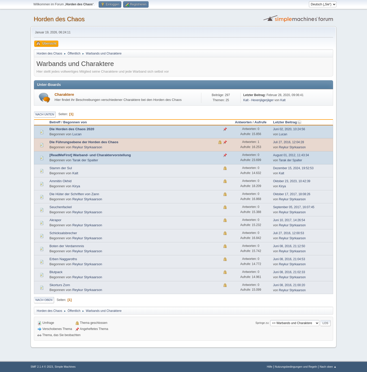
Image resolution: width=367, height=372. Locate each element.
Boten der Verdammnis (66, 246)
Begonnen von (75, 122)
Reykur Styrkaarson (87, 147)
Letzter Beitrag (287, 122)
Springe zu (262, 322)
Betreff (54, 122)
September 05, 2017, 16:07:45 (293, 207)
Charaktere (64, 94)
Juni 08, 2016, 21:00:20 (289, 285)
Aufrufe (260, 122)
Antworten (243, 122)
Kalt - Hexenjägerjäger (258, 100)
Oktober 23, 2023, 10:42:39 (291, 181)
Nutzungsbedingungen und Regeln (296, 366)
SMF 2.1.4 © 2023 (42, 366)
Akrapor (55, 220)
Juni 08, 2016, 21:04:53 (289, 259)
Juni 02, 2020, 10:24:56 (289, 129)
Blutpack (55, 272)
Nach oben (44, 299)
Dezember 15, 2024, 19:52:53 (293, 168)
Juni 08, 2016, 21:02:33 (289, 272)
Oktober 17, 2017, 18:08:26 (291, 194)
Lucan (77, 134)
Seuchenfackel (60, 207)
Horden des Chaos (59, 19)
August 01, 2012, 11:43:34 (291, 155)
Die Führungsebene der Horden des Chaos (83, 142)
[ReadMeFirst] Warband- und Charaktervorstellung (90, 155)
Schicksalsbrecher (63, 233)
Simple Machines (65, 366)
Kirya (76, 186)
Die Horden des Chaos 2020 (71, 129)
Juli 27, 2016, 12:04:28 (288, 142)
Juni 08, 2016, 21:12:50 (289, 246)
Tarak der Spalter (85, 160)
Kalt (283, 100)
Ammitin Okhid (60, 181)
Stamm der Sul (60, 168)
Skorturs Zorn (59, 285)
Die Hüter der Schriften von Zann (74, 194)
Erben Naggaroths (63, 259)
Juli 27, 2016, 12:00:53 (288, 233)
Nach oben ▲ (328, 366)
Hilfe (269, 366)
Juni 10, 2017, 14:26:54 (289, 220)
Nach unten (44, 114)
